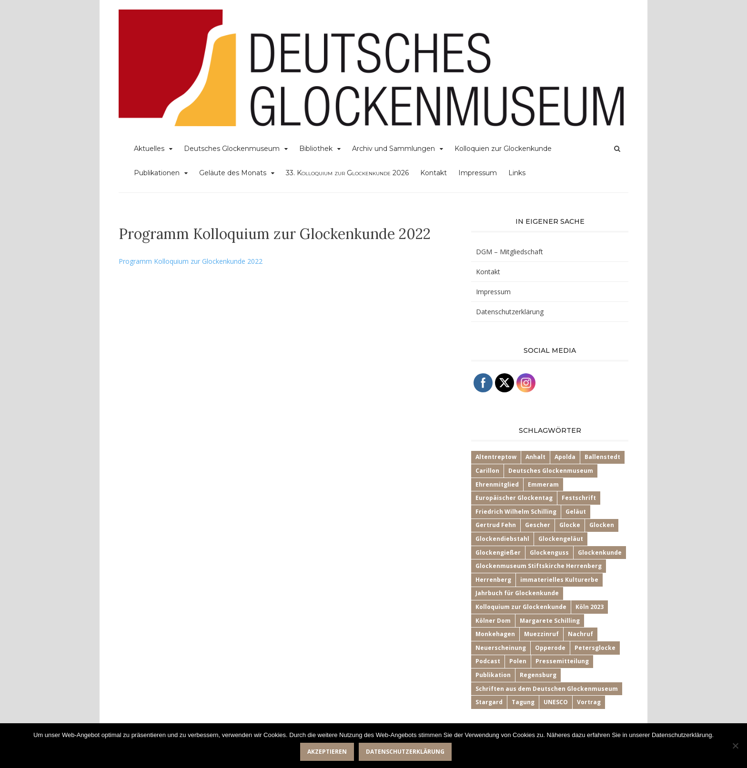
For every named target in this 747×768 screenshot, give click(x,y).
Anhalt (535, 457)
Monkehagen (495, 634)
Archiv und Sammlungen (393, 148)
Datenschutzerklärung (510, 311)
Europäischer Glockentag (514, 498)
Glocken (601, 525)
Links (516, 173)
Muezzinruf (541, 634)
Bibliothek (316, 148)
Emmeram (543, 484)
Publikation (493, 675)
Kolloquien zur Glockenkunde (503, 148)
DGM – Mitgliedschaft (509, 251)
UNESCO (556, 702)
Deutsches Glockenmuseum (232, 148)
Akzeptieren (327, 752)
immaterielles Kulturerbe (559, 580)
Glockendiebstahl (502, 539)
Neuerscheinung (500, 648)
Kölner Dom (493, 621)
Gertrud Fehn (495, 525)
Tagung (523, 702)
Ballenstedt (602, 457)
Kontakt (433, 173)
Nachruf (580, 634)
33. (347, 173)
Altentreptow (495, 457)
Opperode (550, 648)
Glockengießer (498, 553)
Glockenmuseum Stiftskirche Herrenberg (538, 566)
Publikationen (157, 173)
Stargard (489, 702)
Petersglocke (595, 648)
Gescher (537, 525)
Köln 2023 (589, 607)
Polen (517, 661)
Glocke (569, 525)
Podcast (487, 661)
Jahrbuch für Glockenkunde (517, 593)
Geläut (575, 512)
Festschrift (579, 498)
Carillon (487, 471)
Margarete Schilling (550, 621)
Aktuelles (149, 148)
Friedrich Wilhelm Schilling (515, 512)
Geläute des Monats (232, 173)
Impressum (477, 173)
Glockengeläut (560, 539)
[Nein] (735, 745)
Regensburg (538, 675)
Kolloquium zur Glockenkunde (520, 607)
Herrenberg (493, 580)
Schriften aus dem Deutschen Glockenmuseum (546, 689)
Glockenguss (549, 553)
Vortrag (589, 702)
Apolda (565, 457)
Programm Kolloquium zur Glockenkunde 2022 (190, 261)
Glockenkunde (600, 553)
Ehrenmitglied (497, 484)
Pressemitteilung (562, 661)
